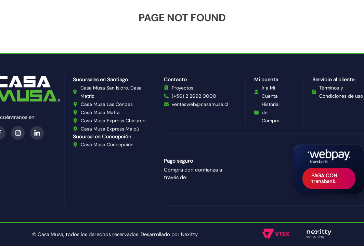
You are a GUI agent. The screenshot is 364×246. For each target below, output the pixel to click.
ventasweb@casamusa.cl (200, 104)
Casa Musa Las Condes (107, 104)
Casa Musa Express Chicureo (113, 121)
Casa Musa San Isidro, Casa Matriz (111, 92)
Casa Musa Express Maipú (110, 129)
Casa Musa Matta (100, 112)
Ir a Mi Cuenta (270, 92)
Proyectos (182, 88)
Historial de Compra (271, 112)
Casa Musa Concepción (107, 144)
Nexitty (189, 234)
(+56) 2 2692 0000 (194, 96)
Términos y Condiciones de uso (341, 92)
